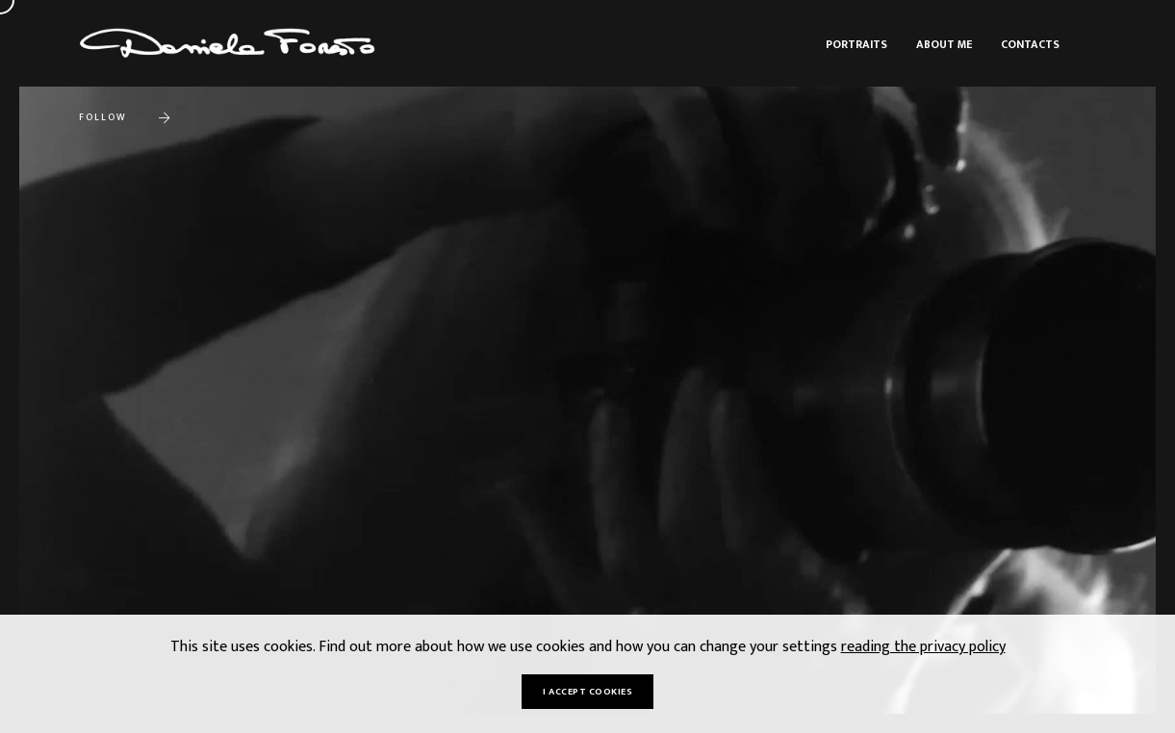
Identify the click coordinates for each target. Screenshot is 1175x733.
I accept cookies (587, 691)
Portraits (856, 44)
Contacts (1030, 44)
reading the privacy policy (923, 647)
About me (944, 44)
